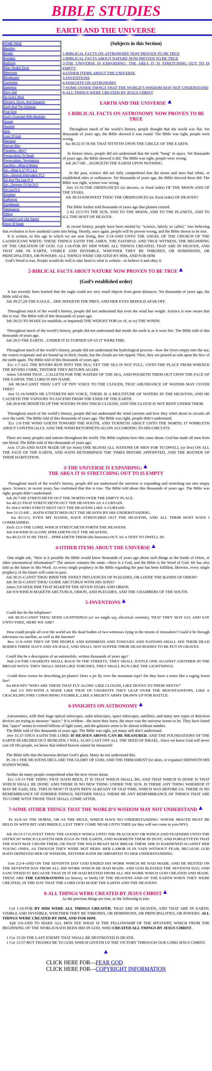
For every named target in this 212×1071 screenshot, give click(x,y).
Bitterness (10, 73)
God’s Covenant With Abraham (24, 116)
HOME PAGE (13, 43)
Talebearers (11, 209)
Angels (8, 53)
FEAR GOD (109, 963)
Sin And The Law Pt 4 (18, 180)
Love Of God (12, 136)
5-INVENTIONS (76, 77)
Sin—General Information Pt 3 (24, 175)
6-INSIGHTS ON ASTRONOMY (89, 82)
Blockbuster (11, 77)
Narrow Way (12, 146)
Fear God (10, 112)
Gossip (8, 121)
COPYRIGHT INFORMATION (131, 969)
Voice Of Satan (14, 224)
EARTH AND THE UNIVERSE (133, 103)
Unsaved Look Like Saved (21, 219)
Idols (7, 131)
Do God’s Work (14, 97)
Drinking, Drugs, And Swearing (24, 102)
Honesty (9, 126)
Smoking (9, 194)
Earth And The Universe (20, 107)
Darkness (10, 87)
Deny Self (10, 92)
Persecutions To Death (19, 155)
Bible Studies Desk (16, 68)
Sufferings (10, 199)
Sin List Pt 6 (12, 189)
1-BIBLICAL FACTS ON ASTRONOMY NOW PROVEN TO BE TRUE (121, 53)
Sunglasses (11, 204)
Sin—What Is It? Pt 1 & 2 (20, 170)
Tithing (8, 214)
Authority (9, 63)
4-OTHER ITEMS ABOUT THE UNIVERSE (99, 73)
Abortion (9, 48)
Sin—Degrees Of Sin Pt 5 (21, 185)
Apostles (9, 58)
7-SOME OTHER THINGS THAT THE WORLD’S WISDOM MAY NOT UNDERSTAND (135, 87)
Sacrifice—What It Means (21, 165)
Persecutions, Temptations (21, 160)
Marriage (9, 141)
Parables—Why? (15, 151)
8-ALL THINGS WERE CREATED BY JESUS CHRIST (108, 92)
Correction (11, 82)
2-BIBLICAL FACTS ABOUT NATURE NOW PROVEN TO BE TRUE (120, 58)
